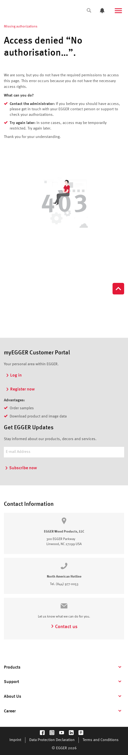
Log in (14, 375)
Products (12, 667)
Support (11, 682)
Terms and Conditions (101, 740)
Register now (20, 389)
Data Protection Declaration (52, 740)
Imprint (15, 740)
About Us (12, 696)
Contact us (64, 627)
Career (10, 711)
